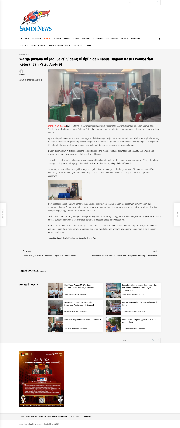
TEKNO (88, 46)
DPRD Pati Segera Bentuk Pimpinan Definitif (82, 319)
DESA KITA (24, 46)
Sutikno (22, 74)
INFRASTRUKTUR (112, 39)
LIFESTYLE (79, 46)
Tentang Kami (31, 417)
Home (22, 417)
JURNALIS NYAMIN (56, 46)
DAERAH (48, 39)
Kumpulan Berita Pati (87, 238)
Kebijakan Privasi (83, 417)
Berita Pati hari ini (70, 238)
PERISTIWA (86, 39)
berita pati (58, 238)
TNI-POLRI (125, 39)
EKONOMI (76, 39)
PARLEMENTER (98, 39)
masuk (30, 271)
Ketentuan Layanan (66, 417)
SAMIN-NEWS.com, (57, 126)
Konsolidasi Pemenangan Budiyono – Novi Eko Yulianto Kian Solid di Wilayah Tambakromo (139, 287)
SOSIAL (33, 46)
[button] (160, 39)
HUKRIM (67, 39)
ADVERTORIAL (36, 39)
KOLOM (68, 46)
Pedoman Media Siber (48, 417)
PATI (27, 54)
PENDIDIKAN (135, 39)
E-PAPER (42, 46)
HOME (27, 39)
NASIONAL (58, 39)
